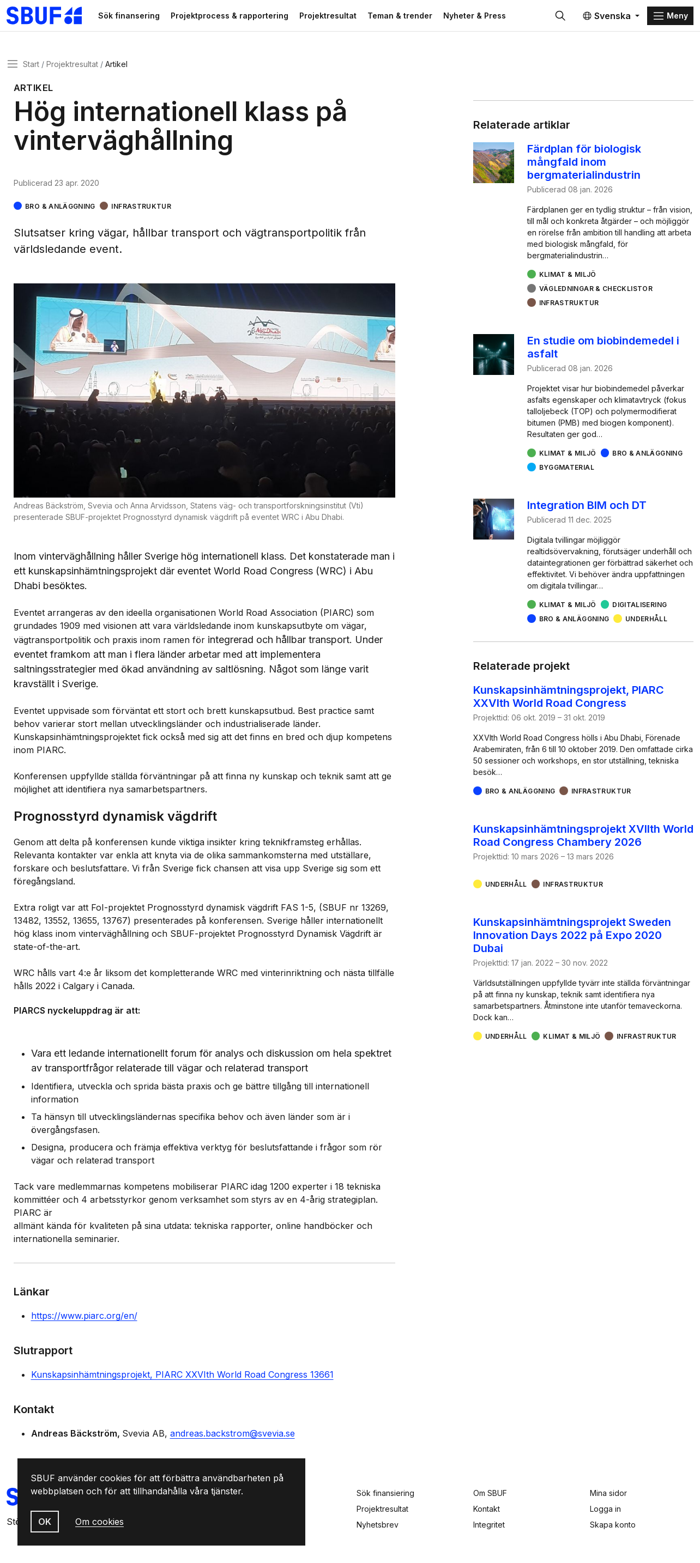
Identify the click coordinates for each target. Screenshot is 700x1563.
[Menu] (670, 17)
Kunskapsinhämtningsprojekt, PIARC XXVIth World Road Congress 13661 (182, 1378)
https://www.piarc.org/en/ (84, 1319)
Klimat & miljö (567, 278)
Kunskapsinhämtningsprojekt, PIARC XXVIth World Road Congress (568, 700)
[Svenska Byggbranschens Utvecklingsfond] (57, 17)
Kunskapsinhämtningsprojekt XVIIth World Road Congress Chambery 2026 (583, 839)
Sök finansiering (385, 1493)
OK (44, 1521)
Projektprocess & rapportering (244, 17)
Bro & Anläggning (60, 209)
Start (31, 67)
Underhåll (646, 623)
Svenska (606, 17)
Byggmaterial (566, 471)
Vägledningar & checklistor (596, 292)
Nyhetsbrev (378, 1524)
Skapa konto (613, 1524)
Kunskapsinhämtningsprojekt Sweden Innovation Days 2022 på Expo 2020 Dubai (572, 939)
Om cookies (99, 1521)
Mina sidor (608, 1493)
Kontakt (486, 1508)
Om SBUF (490, 1493)
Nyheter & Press (489, 17)
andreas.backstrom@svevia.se (232, 1437)
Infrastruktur (141, 209)
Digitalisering (639, 608)
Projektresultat (342, 17)
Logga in (605, 1508)
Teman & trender (414, 17)
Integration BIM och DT (587, 509)
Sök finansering (143, 17)
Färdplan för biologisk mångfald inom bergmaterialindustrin (584, 165)
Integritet (489, 1524)
